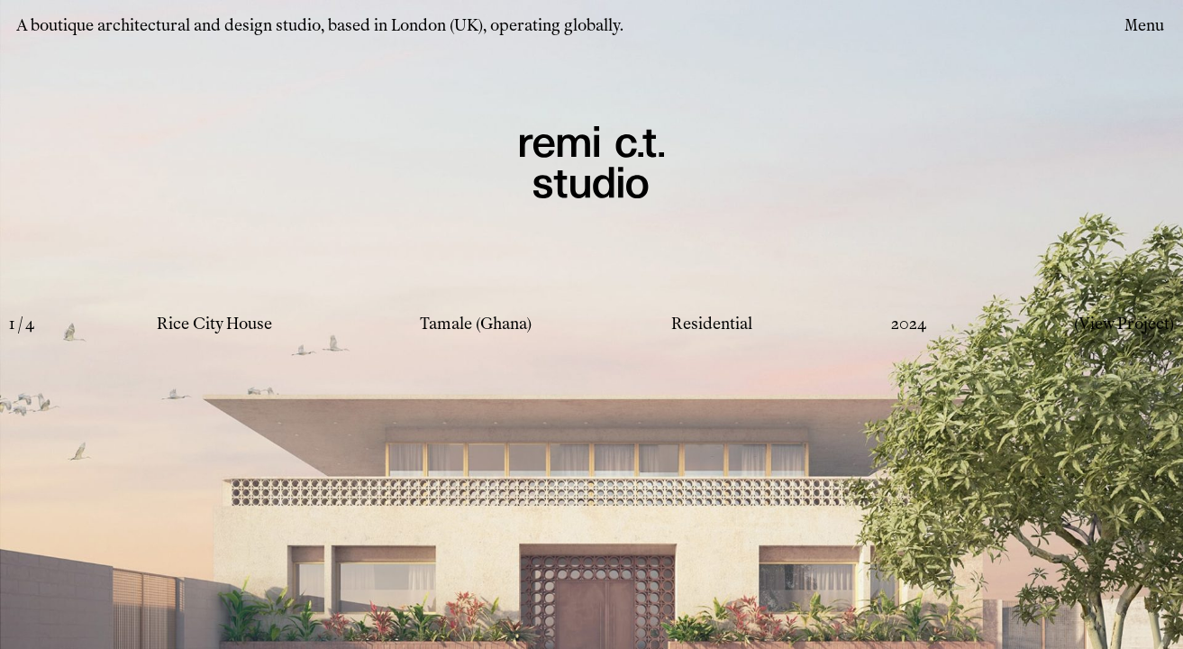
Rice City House (214, 324)
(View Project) (1124, 324)
